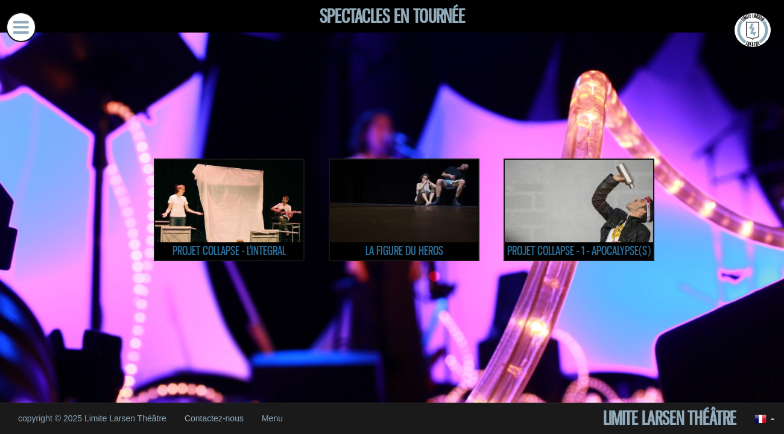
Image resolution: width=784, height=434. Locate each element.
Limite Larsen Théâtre (669, 418)
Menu (272, 418)
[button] (764, 418)
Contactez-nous (214, 418)
